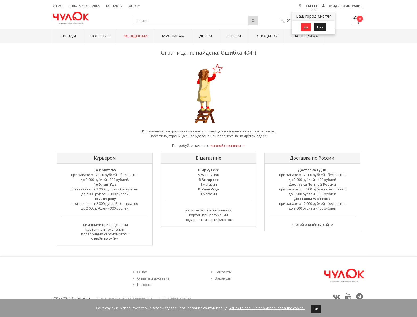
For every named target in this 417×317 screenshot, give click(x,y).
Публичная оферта (175, 298)
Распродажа (305, 36)
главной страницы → (227, 145)
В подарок (267, 36)
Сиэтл (312, 5)
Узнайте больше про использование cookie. (267, 307)
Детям (205, 36)
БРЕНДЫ (68, 36)
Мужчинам (173, 36)
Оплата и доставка (84, 6)
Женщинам (135, 36)
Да (306, 27)
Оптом (134, 6)
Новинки (100, 36)
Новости (144, 284)
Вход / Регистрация (346, 6)
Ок (316, 308)
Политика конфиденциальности (124, 298)
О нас (57, 6)
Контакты (114, 6)
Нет (320, 27)
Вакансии (223, 278)
